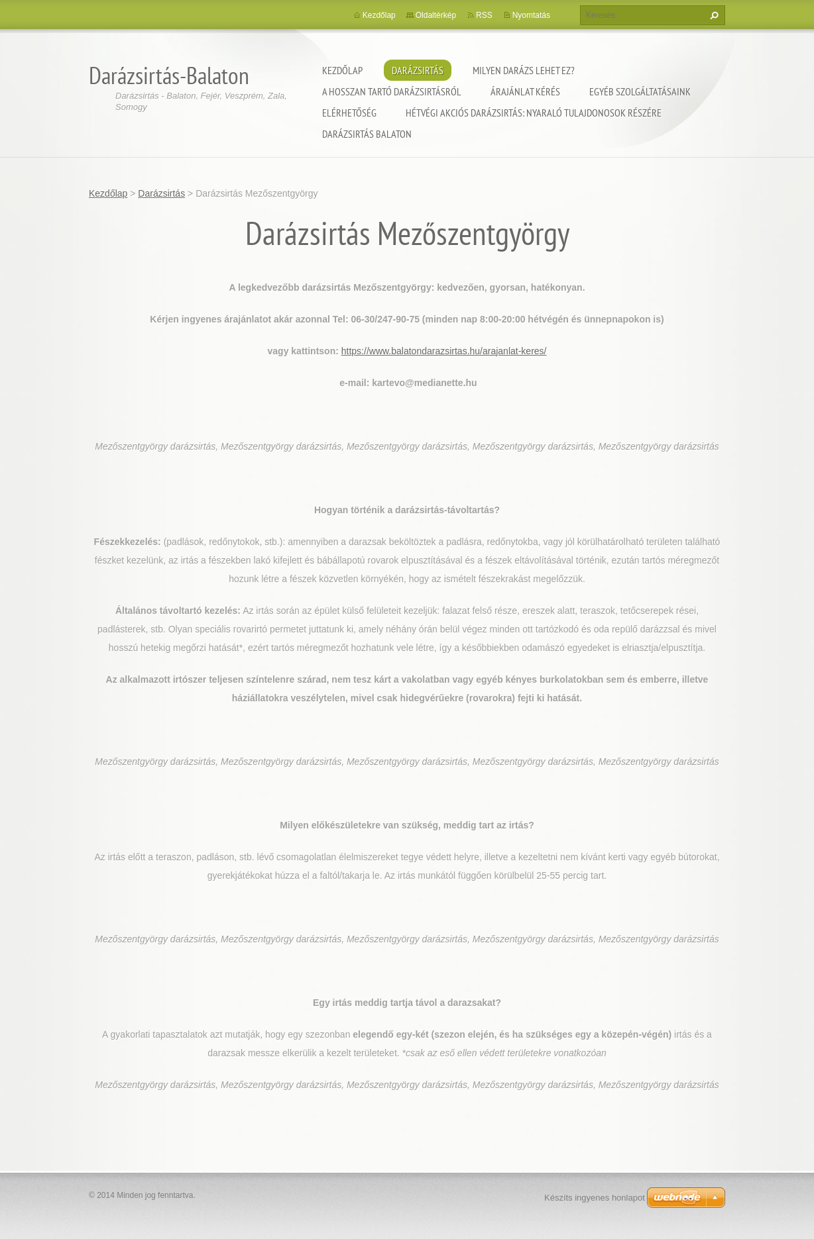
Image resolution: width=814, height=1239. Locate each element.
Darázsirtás (417, 70)
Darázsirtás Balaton (367, 133)
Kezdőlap (342, 70)
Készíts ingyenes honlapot (594, 1198)
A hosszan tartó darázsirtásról (391, 91)
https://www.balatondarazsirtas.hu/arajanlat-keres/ (444, 351)
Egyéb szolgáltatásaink (640, 91)
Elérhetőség (349, 112)
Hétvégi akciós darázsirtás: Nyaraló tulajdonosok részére (534, 112)
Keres (713, 15)
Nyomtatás (531, 15)
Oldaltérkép (436, 15)
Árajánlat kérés (525, 91)
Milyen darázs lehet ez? (524, 70)
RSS (484, 15)
